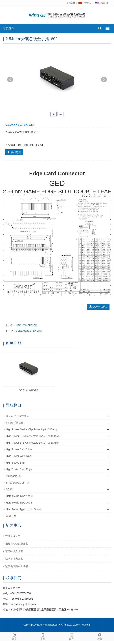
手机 (42, 636)
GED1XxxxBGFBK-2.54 (29, 330)
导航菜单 (8, 28)
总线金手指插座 (15, 422)
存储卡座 (11, 515)
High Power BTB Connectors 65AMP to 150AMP (33, 436)
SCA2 (9, 489)
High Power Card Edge (19, 449)
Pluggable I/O (13, 476)
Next (104, 79)
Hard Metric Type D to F (19, 502)
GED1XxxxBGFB (28, 390)
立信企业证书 (12, 536)
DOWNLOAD (98, 306)
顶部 (100, 636)
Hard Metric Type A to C (19, 496)
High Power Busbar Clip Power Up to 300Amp (32, 429)
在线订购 (14, 152)
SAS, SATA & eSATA (17, 482)
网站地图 (86, 625)
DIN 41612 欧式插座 (17, 416)
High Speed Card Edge (19, 469)
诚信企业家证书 (14, 558)
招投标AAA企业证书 (16, 543)
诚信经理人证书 (14, 551)
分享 (14, 636)
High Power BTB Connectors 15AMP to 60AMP (32, 442)
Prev (10, 79)
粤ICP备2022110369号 (70, 625)
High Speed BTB (15, 462)
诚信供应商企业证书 (16, 566)
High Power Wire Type (18, 456)
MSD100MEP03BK (26, 325)
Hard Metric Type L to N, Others (23, 509)
